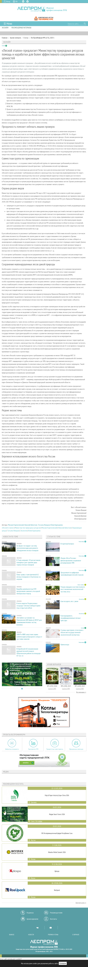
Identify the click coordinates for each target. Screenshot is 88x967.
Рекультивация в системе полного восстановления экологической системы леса (73, 589)
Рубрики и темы (53, 935)
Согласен (63, 963)
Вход (8, 1)
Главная (4, 37)
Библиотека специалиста (12, 749)
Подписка (30, 912)
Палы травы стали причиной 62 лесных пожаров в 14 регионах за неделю (29, 576)
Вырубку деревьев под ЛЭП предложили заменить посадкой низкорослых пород (28, 591)
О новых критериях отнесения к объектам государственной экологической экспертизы (72, 632)
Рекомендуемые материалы (21, 28)
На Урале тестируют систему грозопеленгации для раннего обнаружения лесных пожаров (27, 548)
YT (50, 927)
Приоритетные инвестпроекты (54, 749)
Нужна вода (65, 644)
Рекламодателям (56, 912)
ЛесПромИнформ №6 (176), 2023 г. (43, 37)
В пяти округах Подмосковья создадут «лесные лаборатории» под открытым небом (28, 605)
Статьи (25, 37)
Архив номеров (15, 37)
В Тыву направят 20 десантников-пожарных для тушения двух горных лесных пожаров (29, 562)
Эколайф (5, 28)
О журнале (75, 935)
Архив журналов (32, 919)
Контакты (53, 919)
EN (16, 1)
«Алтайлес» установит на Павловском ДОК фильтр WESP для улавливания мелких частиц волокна (29, 621)
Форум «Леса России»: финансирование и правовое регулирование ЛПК (71, 560)
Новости (31, 935)
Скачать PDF (52, 689)
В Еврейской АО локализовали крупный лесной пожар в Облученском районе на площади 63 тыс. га (29, 652)
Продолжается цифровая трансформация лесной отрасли (72, 573)
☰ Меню (8, 23)
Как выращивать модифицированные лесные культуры (71, 618)
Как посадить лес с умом (69, 601)
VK (23, 1)
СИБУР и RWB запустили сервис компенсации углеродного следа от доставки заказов (29, 636)
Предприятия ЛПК (33, 749)
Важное (11, 935)
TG (27, 1)
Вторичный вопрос (67, 544)
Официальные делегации (76, 749)
